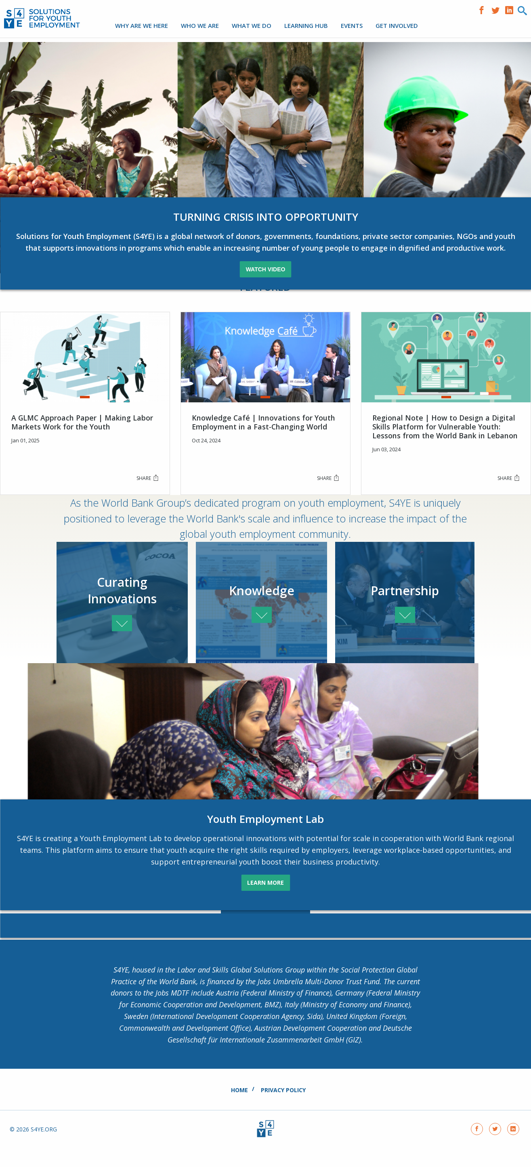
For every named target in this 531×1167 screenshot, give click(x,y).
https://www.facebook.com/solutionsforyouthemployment (484, 9)
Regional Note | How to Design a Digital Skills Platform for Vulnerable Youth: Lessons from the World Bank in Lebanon (445, 433)
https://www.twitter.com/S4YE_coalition (497, 9)
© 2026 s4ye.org (33, 1149)
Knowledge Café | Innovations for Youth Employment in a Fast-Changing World (264, 429)
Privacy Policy (283, 1109)
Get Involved (397, 25)
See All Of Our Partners (265, 936)
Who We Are (200, 25)
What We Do (251, 25)
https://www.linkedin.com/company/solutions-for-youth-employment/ (511, 9)
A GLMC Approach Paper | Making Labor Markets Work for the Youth (82, 429)
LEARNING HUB (306, 25)
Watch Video (265, 279)
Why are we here (141, 25)
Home (239, 1109)
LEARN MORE (265, 900)
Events (352, 25)
